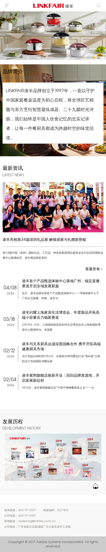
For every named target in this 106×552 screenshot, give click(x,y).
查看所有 (92, 269)
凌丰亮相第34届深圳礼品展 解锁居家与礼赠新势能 (44, 239)
